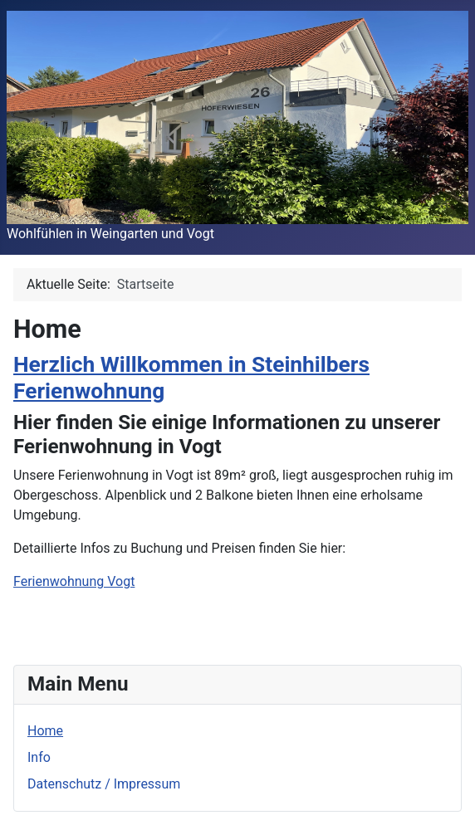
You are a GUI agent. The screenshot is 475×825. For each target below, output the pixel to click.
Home (45, 731)
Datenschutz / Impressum (103, 784)
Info (39, 757)
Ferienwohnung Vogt (74, 581)
